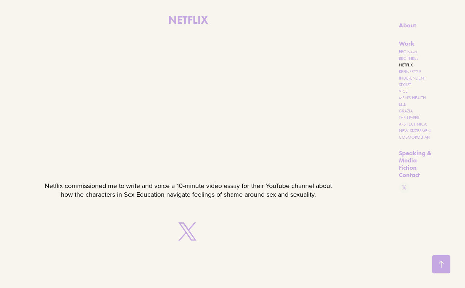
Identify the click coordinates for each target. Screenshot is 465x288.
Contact (409, 174)
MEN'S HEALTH (412, 97)
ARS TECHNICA (413, 124)
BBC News (408, 51)
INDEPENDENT (412, 78)
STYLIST (405, 84)
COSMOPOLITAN (414, 137)
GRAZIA (406, 111)
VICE (403, 91)
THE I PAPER (409, 117)
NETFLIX (406, 65)
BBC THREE (409, 58)
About (407, 25)
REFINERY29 (410, 71)
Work (407, 43)
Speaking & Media (415, 156)
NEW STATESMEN (415, 130)
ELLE (402, 104)
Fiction (408, 167)
